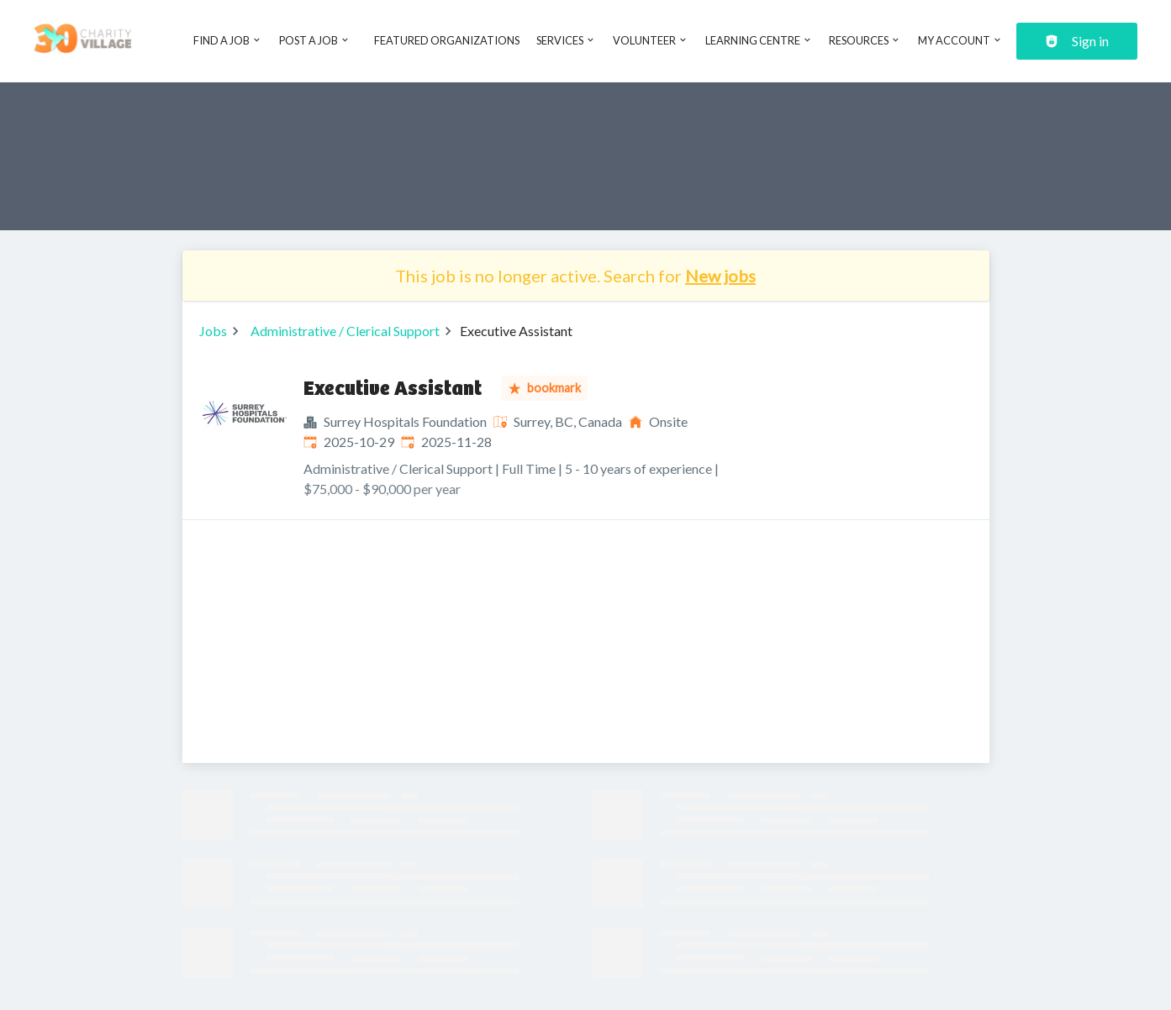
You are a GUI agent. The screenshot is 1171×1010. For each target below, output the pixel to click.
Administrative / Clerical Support (345, 331)
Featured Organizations (447, 40)
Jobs (213, 331)
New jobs (720, 276)
